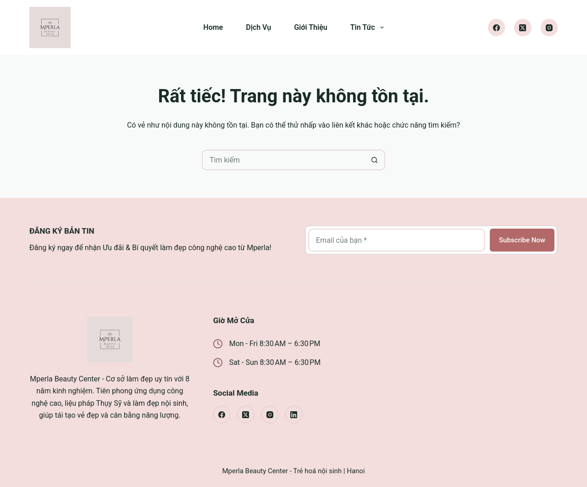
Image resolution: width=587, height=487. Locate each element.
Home (213, 27)
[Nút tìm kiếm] (375, 160)
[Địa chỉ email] (396, 240)
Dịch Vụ (258, 27)
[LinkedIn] (294, 414)
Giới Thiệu (310, 27)
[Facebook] (496, 27)
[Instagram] (549, 27)
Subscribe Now (522, 240)
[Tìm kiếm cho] (283, 160)
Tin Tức (369, 27)
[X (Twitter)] (523, 27)
